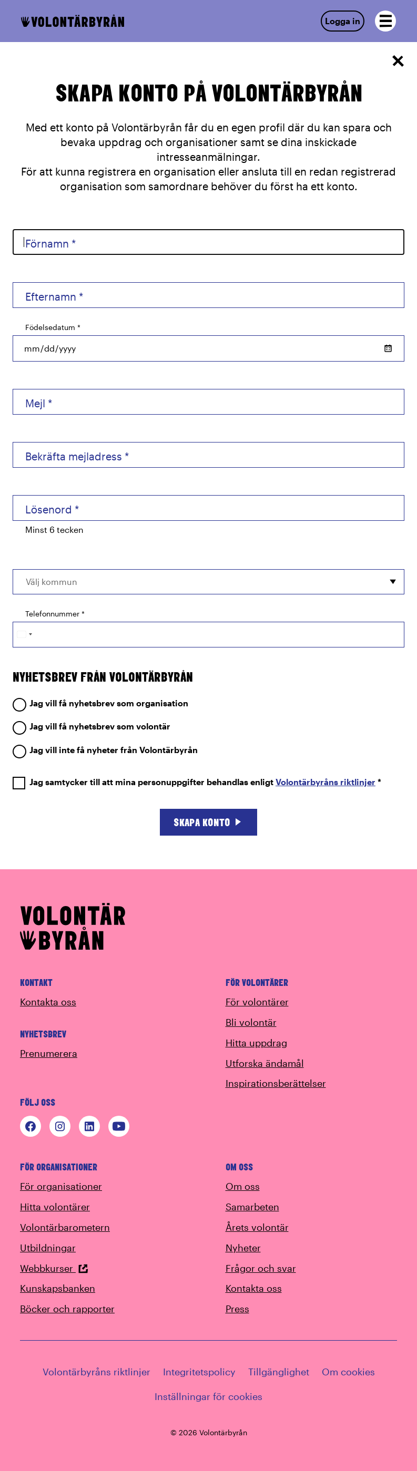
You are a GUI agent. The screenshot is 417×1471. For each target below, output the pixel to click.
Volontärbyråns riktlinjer (325, 782)
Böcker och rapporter (67, 1308)
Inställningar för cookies (208, 1396)
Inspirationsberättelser (276, 1083)
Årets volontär (257, 1227)
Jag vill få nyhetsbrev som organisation (100, 703)
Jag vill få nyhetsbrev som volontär (91, 726)
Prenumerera (48, 1053)
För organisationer (61, 1186)
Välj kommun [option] (51, 582)
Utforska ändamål (265, 1063)
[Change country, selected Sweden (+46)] (24, 634)
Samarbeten (252, 1206)
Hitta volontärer (55, 1206)
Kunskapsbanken (57, 1288)
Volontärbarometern (65, 1227)
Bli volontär (251, 1022)
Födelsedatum (52, 327)
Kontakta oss (48, 1001)
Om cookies (348, 1371)
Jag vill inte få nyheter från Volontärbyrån (105, 750)
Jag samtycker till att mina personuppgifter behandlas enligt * (197, 782)
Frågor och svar (261, 1268)
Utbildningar (48, 1247)
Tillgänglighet (278, 1371)
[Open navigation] (385, 21)
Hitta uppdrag (256, 1042)
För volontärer (257, 1001)
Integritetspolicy (199, 1371)
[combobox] (208, 581)
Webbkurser (54, 1268)
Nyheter (243, 1247)
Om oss (243, 1186)
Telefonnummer (55, 613)
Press (237, 1308)
